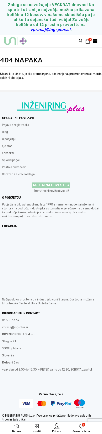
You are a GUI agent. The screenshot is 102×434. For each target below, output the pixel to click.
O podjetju (9, 139)
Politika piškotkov (14, 167)
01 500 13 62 (11, 320)
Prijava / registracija (15, 125)
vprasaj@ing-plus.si (15, 327)
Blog (5, 132)
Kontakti (8, 153)
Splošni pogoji (11, 160)
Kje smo (7, 146)
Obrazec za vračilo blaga (18, 174)
